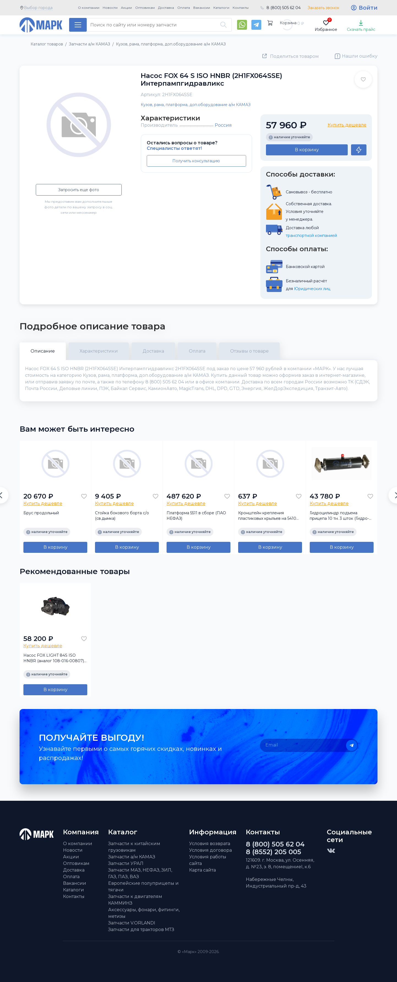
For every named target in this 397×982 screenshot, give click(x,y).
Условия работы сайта (207, 860)
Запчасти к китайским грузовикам (134, 847)
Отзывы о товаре (249, 351)
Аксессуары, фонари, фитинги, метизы (144, 913)
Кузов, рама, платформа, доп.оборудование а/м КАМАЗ (196, 104)
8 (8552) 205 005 (273, 852)
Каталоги (221, 8)
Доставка (166, 8)
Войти (368, 7)
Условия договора (210, 850)
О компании (88, 8)
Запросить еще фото (78, 189)
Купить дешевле (347, 125)
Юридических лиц (312, 288)
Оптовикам (145, 8)
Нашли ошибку (359, 56)
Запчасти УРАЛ (125, 863)
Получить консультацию (196, 160)
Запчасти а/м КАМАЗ (131, 856)
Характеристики (99, 351)
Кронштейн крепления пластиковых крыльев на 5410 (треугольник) (267, 515)
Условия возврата (209, 843)
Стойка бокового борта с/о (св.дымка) (122, 515)
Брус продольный (41, 512)
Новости (110, 8)
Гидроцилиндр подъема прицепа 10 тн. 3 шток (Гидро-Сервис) (339, 515)
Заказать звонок (323, 7)
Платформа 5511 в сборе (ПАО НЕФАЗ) (196, 515)
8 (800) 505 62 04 (284, 7)
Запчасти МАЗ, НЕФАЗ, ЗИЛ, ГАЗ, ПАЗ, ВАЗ (140, 873)
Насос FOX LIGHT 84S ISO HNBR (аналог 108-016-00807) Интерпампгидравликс (53, 658)
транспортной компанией (311, 235)
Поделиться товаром (294, 56)
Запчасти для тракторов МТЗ (141, 929)
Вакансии (201, 8)
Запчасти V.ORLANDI (131, 923)
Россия (223, 125)
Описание (43, 351)
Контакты (241, 8)
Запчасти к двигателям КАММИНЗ (135, 900)
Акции (126, 8)
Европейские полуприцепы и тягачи (143, 886)
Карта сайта (202, 870)
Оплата (183, 8)
